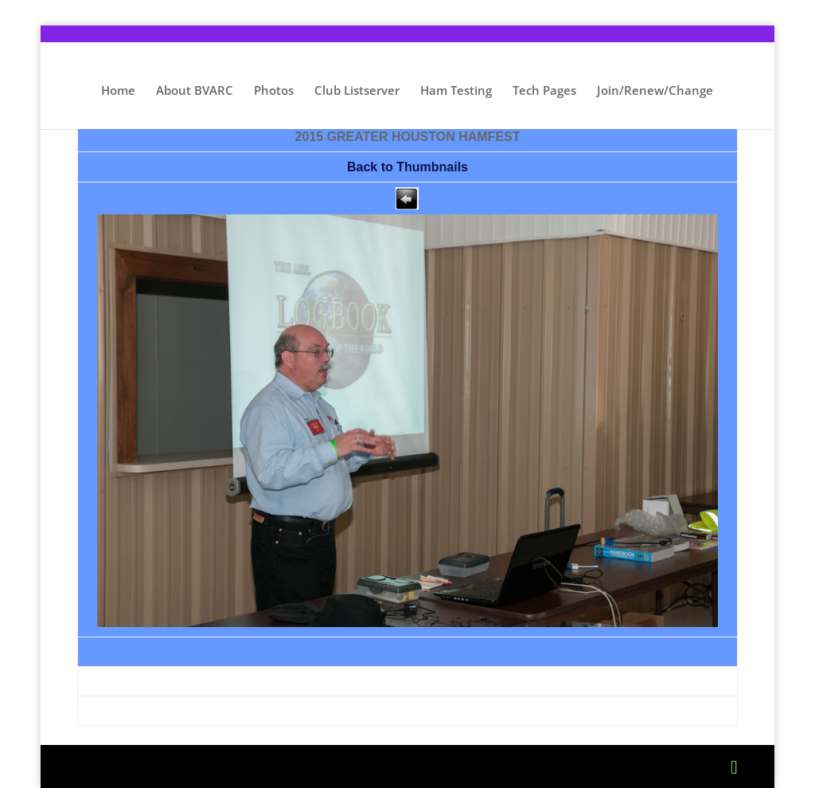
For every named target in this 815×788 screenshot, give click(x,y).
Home (118, 91)
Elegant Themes (204, 766)
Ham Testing (456, 91)
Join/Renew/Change (655, 91)
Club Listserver (357, 91)
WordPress (375, 766)
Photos (274, 91)
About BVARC (194, 91)
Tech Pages (544, 91)
